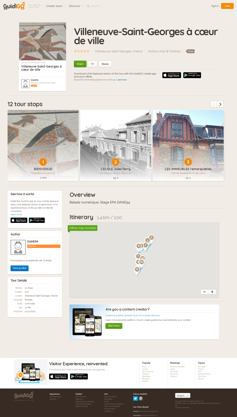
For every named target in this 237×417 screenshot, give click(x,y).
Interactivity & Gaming (85, 401)
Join (227, 5)
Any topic (202, 367)
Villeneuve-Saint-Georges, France (33, 62)
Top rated (174, 371)
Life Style (202, 376)
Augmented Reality (84, 404)
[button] (145, 247)
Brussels (145, 379)
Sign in (215, 6)
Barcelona (146, 376)
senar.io (136, 398)
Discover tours (55, 397)
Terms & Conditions (112, 406)
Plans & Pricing (82, 406)
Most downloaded (177, 367)
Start (80, 63)
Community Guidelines (114, 404)
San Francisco (147, 371)
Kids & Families (170, 51)
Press (106, 401)
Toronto (145, 381)
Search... (96, 6)
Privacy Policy (109, 409)
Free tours (174, 374)
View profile (19, 228)
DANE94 (34, 80)
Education (108, 399)
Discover (76, 6)
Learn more (122, 80)
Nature (201, 379)
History (153, 51)
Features (79, 399)
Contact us (108, 411)
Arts (199, 371)
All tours (173, 376)
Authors (53, 399)
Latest (172, 369)
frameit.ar (137, 402)
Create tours (55, 6)
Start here (114, 325)
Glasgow (145, 374)
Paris (144, 367)
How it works (81, 397)
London (145, 369)
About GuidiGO (110, 397)
